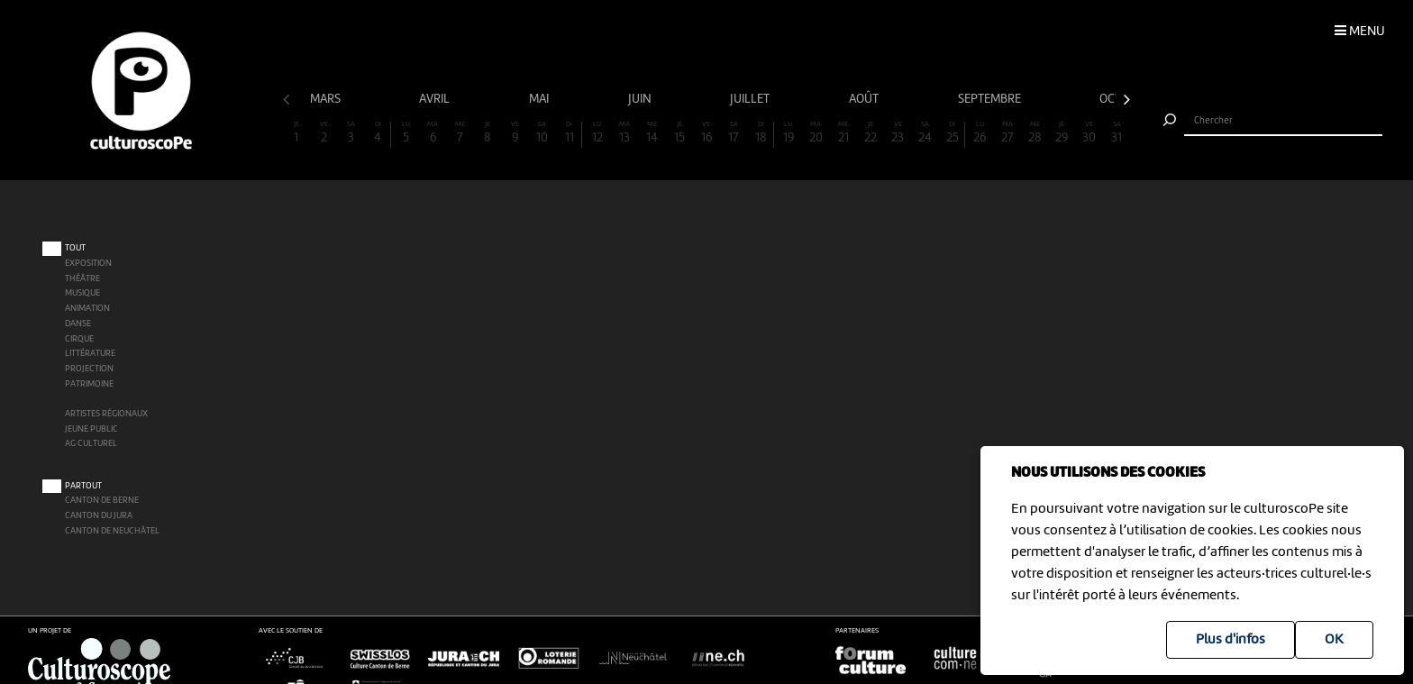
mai (540, 99)
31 (1116, 133)
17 (733, 133)
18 (761, 133)
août (865, 99)
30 (1089, 133)
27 (1007, 133)
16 (706, 133)
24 (925, 133)
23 (897, 133)
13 (624, 133)
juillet (751, 99)
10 (542, 133)
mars (326, 99)
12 (596, 133)
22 (870, 133)
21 (843, 133)
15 (678, 133)
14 (651, 133)
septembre (991, 99)
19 (788, 133)
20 (815, 133)
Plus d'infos (1230, 640)
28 (1034, 133)
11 (569, 133)
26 (979, 133)
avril (435, 99)
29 (1061, 133)
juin (641, 99)
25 (952, 133)
